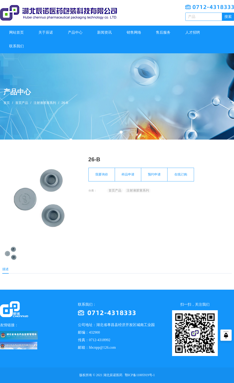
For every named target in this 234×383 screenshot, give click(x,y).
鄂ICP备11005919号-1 (139, 375)
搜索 (228, 17)
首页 (6, 103)
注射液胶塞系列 (45, 103)
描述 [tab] (5, 269)
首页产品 (21, 103)
